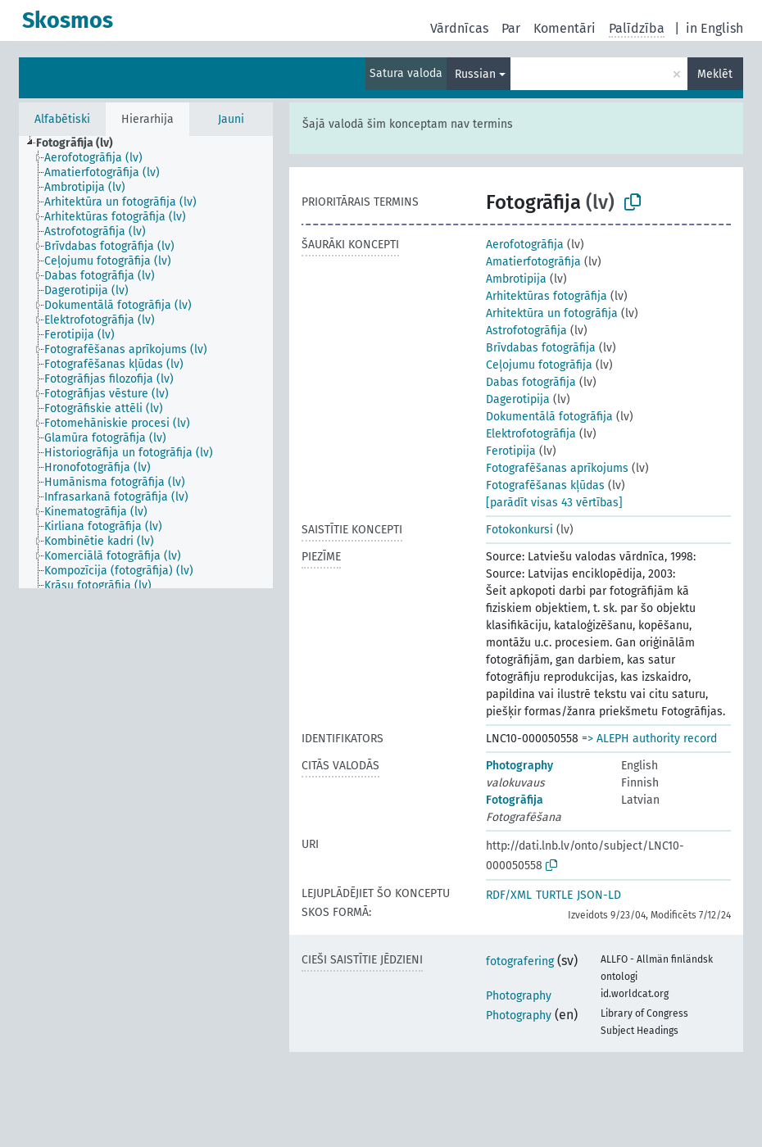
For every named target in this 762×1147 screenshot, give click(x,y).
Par (510, 28)
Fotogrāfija (514, 800)
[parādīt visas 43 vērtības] (554, 503)
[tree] (146, 362)
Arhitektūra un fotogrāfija (552, 313)
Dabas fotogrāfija (531, 382)
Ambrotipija (516, 279)
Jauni (231, 119)
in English (714, 28)
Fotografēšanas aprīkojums (557, 468)
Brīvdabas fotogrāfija (541, 348)
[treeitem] (81, 143)
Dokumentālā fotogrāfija (549, 417)
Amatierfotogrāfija (533, 262)
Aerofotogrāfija (525, 245)
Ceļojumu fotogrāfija (539, 365)
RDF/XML (509, 895)
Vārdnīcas (459, 28)
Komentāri (564, 28)
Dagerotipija (518, 399)
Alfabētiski (62, 119)
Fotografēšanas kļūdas (545, 485)
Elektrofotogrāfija (531, 434)
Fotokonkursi (519, 530)
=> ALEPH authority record (649, 739)
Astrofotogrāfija (526, 331)
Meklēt (715, 74)
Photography (519, 766)
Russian (475, 74)
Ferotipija (511, 451)
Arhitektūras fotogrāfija (546, 296)
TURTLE (554, 895)
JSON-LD (599, 895)
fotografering (520, 961)
